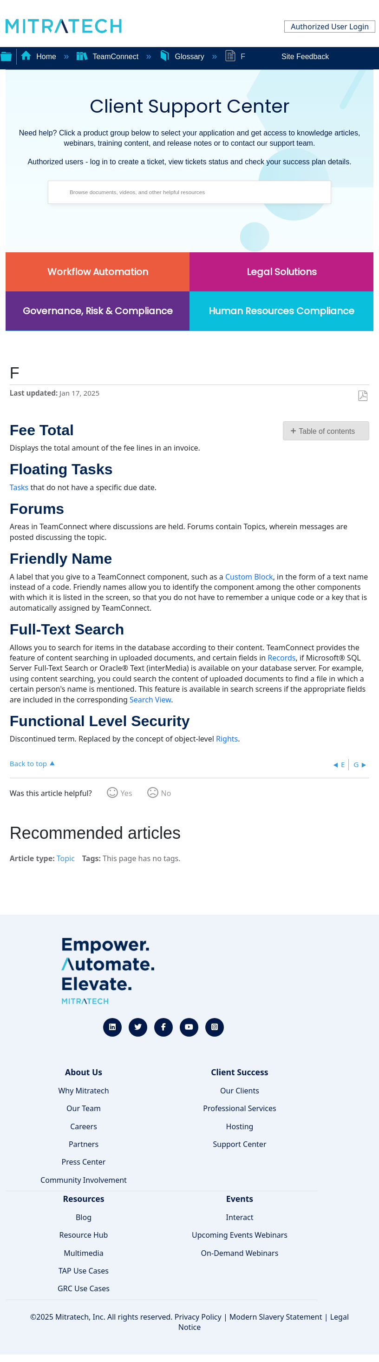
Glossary (182, 57)
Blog (83, 1217)
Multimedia (83, 1253)
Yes (126, 793)
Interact (240, 1217)
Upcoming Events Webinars (240, 1235)
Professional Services (239, 1108)
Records (281, 658)
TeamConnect (109, 57)
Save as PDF (362, 396)
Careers (83, 1126)
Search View (150, 699)
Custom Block (249, 577)
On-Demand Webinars (240, 1253)
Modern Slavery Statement (275, 1317)
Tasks (19, 487)
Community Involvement (83, 1180)
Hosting (240, 1126)
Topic (66, 858)
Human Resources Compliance (281, 310)
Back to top (28, 763)
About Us (83, 1072)
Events (239, 1198)
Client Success (239, 1072)
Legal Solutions (282, 271)
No (166, 793)
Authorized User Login (330, 26)
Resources (83, 1198)
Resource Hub (83, 1235)
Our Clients (239, 1091)
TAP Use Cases (84, 1271)
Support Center (239, 1144)
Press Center (84, 1162)
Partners (83, 1144)
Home (39, 57)
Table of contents (327, 431)
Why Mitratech (83, 1091)
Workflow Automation (97, 271)
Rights (227, 739)
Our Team (83, 1108)
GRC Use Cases (84, 1288)
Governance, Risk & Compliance (98, 310)
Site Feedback (305, 57)
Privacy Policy (198, 1317)
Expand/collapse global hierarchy (6, 55)
